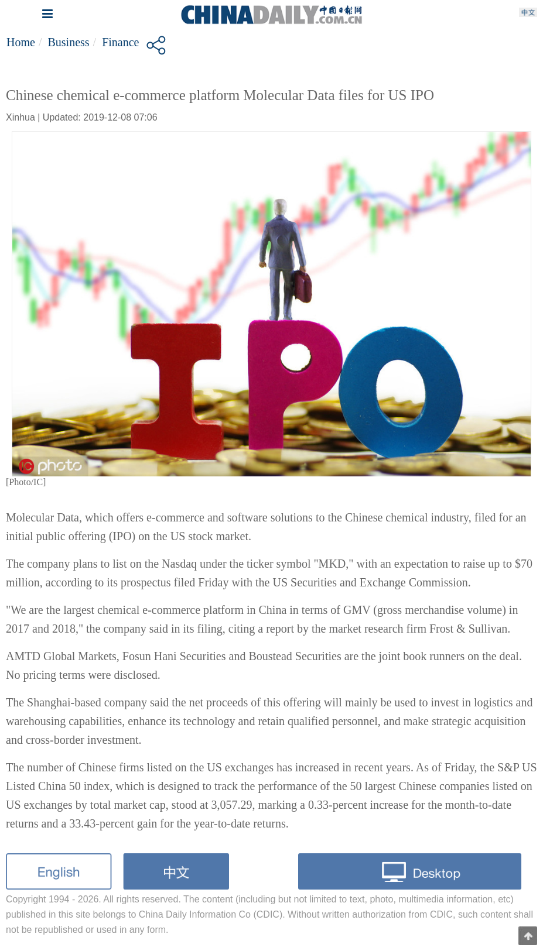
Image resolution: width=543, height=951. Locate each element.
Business (68, 42)
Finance (120, 42)
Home (20, 42)
